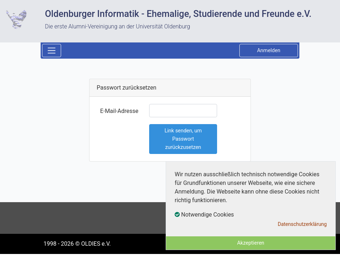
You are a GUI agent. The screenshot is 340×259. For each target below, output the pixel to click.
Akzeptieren (251, 243)
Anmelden (268, 50)
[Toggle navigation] (51, 50)
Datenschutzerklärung (302, 224)
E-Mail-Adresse (119, 111)
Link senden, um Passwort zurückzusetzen (183, 139)
